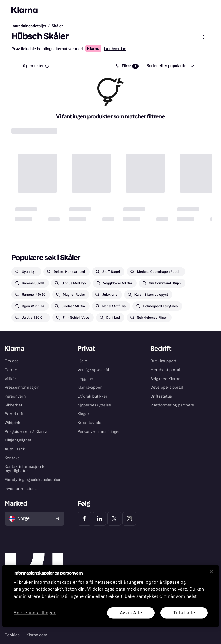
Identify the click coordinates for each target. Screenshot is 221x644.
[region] (110, 596)
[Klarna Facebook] (84, 519)
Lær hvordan (115, 49)
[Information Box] (47, 66)
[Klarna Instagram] (129, 519)
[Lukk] (211, 571)
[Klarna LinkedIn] (99, 519)
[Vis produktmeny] (204, 37)
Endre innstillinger (35, 613)
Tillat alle (184, 612)
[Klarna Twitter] (114, 519)
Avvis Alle (131, 612)
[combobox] (170, 66)
